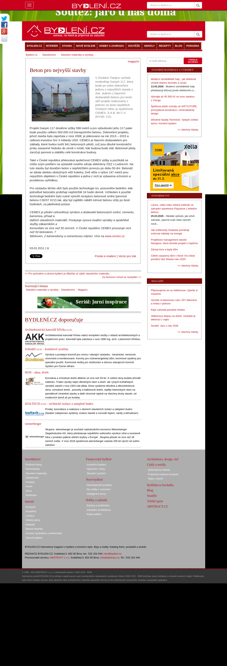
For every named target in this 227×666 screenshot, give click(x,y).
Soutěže (152, 495)
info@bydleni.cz (113, 553)
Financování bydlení (98, 459)
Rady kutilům (94, 514)
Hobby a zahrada (96, 500)
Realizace (31, 495)
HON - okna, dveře (37, 372)
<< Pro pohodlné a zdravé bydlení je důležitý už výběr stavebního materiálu (67, 273)
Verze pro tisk (127, 256)
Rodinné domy (34, 464)
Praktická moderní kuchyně (163, 474)
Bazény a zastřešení (98, 505)
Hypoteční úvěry (96, 468)
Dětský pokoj (33, 520)
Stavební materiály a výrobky (42, 289)
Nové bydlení (94, 479)
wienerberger (33, 423)
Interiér (29, 501)
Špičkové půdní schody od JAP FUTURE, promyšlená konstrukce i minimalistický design (174, 110)
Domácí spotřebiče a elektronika (44, 533)
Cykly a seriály (156, 464)
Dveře (29, 486)
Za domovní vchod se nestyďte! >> (121, 277)
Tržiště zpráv (155, 501)
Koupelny (31, 511)
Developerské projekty (99, 485)
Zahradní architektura (99, 509)
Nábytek (30, 524)
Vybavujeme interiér (159, 469)
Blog (150, 490)
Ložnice (30, 515)
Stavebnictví (68, 289)
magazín (133, 61)
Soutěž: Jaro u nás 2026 (164, 325)
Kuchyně (31, 507)
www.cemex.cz (115, 236)
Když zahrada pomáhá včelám (168, 309)
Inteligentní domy (96, 493)
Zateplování (32, 477)
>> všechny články (188, 129)
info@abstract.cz (109, 557)
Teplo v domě (155, 478)
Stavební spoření (96, 473)
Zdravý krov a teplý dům (164, 249)
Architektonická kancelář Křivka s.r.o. (48, 329)
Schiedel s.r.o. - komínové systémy (47, 349)
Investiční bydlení (96, 464)
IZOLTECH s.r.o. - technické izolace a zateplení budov (59, 403)
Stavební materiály (36, 473)
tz (48, 248)
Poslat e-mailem (105, 256)
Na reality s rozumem (99, 489)
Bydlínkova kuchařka (160, 485)
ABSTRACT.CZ (157, 506)
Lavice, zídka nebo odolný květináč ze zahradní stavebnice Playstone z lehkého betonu (174, 208)
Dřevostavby (33, 468)
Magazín (82, 289)
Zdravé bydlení (34, 537)
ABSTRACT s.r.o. (60, 557)
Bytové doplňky (34, 528)
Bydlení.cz (32, 54)
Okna (29, 490)
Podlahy (30, 482)
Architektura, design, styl (162, 459)
